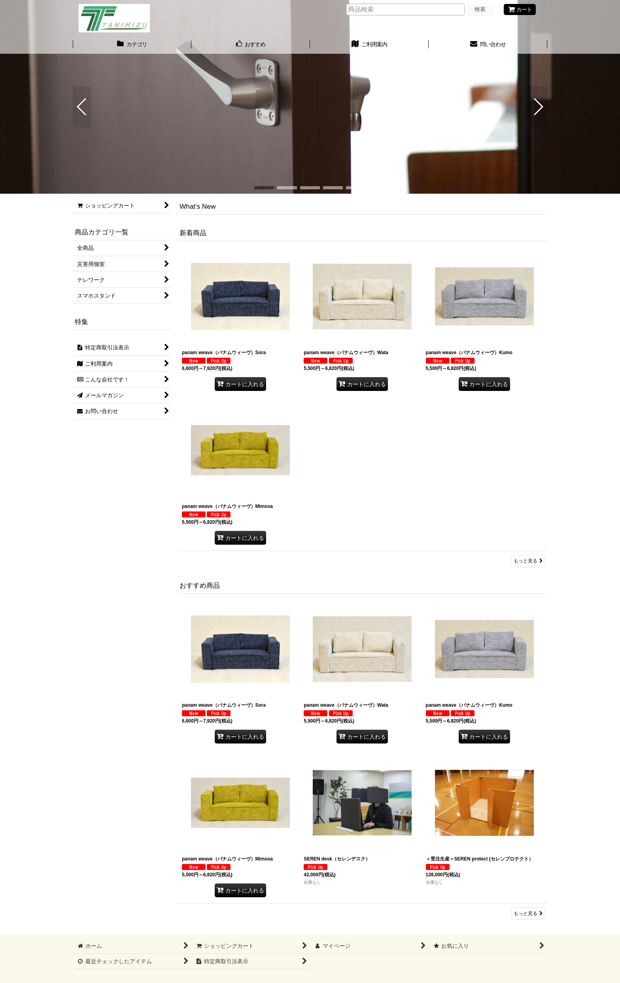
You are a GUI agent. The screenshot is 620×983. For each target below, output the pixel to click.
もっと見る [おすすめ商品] (528, 913)
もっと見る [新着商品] (528, 561)
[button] (82, 106)
